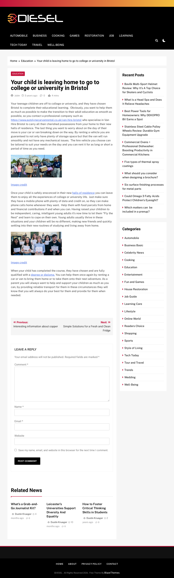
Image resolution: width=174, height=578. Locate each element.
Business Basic (133, 245)
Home (59, 564)
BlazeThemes (111, 573)
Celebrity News (134, 252)
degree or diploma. (43, 274)
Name (19, 407)
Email (18, 421)
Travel (37, 44)
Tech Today (18, 44)
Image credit (19, 184)
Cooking (58, 35)
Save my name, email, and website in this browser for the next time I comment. (63, 450)
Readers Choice (134, 326)
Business (40, 35)
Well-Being (55, 44)
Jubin (17, 95)
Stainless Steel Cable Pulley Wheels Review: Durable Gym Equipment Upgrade (141, 130)
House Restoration (136, 289)
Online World (132, 318)
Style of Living (133, 348)
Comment (21, 365)
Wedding (130, 377)
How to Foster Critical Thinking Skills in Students (94, 508)
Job (111, 35)
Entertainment (133, 274)
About (72, 564)
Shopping (130, 333)
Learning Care (133, 304)
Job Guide (130, 296)
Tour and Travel (134, 362)
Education (17, 74)
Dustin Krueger (23, 514)
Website (19, 436)
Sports (128, 340)
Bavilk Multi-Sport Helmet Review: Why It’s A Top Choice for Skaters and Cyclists (141, 88)
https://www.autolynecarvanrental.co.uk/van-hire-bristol (46, 120)
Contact (112, 564)
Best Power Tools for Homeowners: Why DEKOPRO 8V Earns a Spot (141, 115)
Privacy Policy (92, 564)
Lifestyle (129, 311)
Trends (128, 370)
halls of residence (83, 192)
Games (75, 35)
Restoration (94, 35)
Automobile (19, 35)
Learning (126, 35)
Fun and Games (134, 282)
